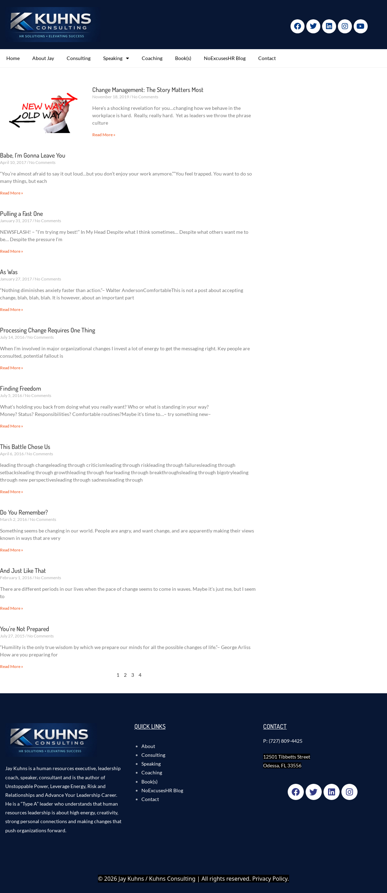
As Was (9, 272)
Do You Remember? (24, 512)
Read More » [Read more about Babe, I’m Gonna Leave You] (11, 193)
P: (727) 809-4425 (282, 741)
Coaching (152, 58)
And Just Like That (23, 570)
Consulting (79, 58)
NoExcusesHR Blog (225, 58)
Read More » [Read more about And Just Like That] (11, 608)
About (148, 746)
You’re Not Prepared (24, 629)
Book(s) (183, 58)
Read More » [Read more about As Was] (11, 309)
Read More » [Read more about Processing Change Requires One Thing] (11, 367)
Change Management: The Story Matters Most (147, 89)
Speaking (116, 58)
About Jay (43, 58)
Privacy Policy (269, 878)
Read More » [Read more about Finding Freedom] (11, 426)
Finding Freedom (20, 388)
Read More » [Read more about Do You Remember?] (11, 550)
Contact (267, 58)
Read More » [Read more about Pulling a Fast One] (11, 251)
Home (13, 58)
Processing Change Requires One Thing (47, 330)
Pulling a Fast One (21, 213)
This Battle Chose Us (25, 446)
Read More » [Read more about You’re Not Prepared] (11, 666)
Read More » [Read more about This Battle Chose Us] (11, 491)
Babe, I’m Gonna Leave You (32, 155)
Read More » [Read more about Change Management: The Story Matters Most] (103, 134)
